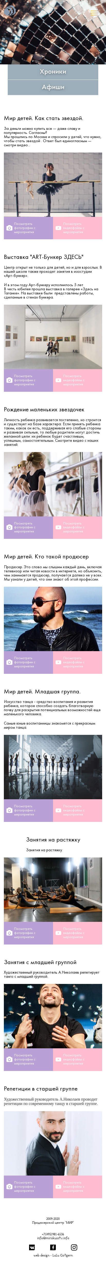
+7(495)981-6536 (53, 1234)
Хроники (53, 72)
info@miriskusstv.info (53, 1238)
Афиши (53, 87)
